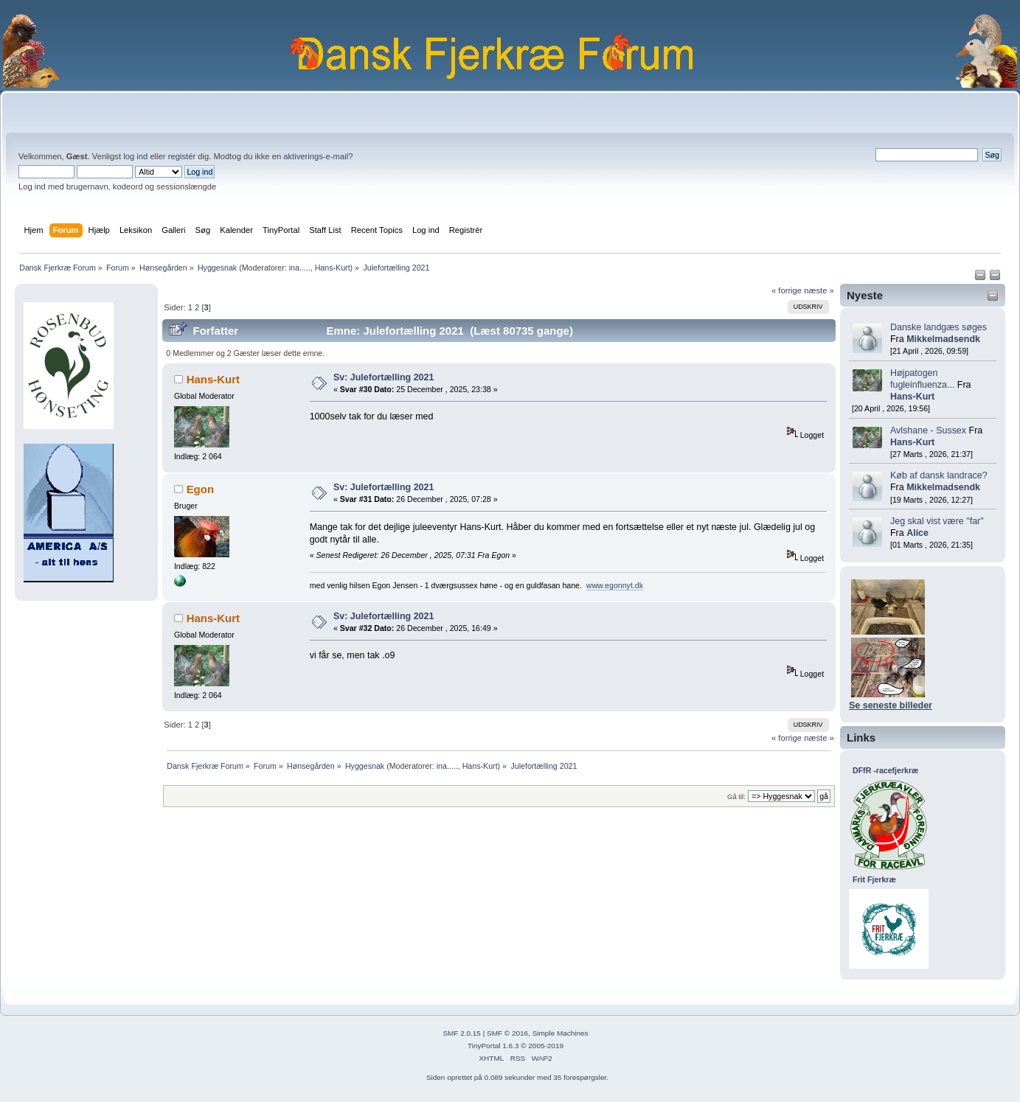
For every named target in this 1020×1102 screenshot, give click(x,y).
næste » (819, 290)
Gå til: (736, 796)
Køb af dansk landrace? (939, 475)
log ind (135, 156)
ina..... (299, 267)
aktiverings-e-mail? (318, 156)
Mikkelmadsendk (943, 339)
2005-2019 (545, 1046)
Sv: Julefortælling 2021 (383, 377)
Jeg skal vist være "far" (937, 521)
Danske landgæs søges (938, 327)
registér (181, 156)
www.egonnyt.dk (614, 585)
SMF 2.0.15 (462, 1033)
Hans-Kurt (332, 267)
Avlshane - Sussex (928, 430)
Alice (917, 533)
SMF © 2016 (507, 1033)
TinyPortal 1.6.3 (493, 1046)
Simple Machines (560, 1033)
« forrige (786, 290)
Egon (200, 489)
